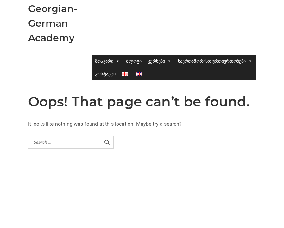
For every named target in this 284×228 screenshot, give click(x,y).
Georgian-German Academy (53, 23)
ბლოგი (134, 61)
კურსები (159, 61)
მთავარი (107, 61)
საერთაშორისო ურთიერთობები (215, 61)
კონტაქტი (105, 73)
